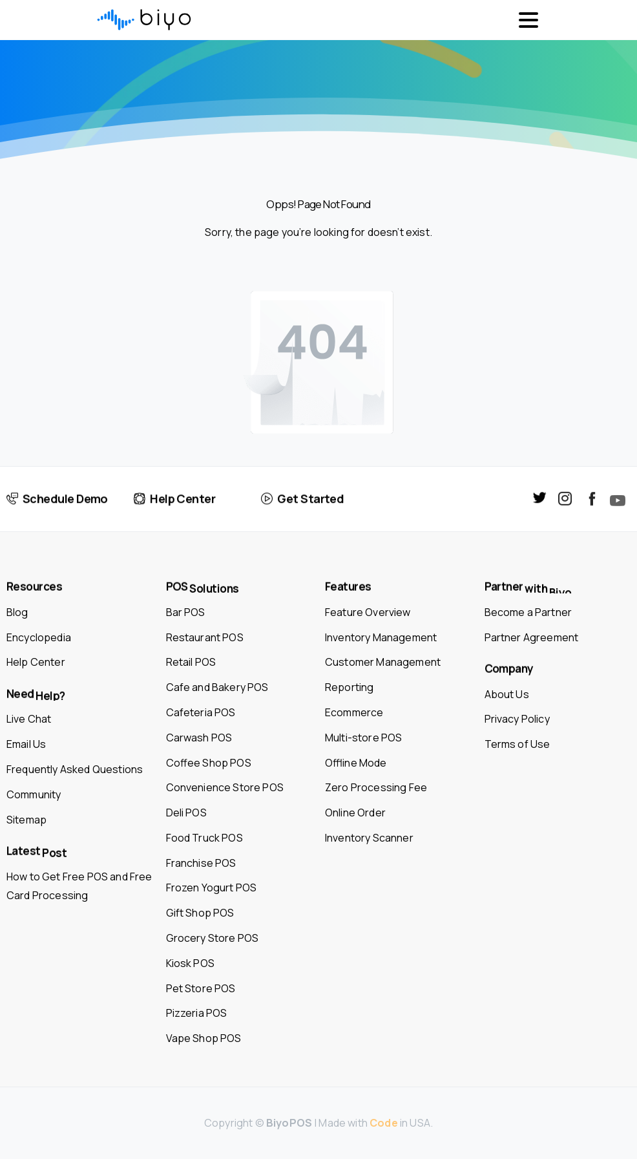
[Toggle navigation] (528, 20)
